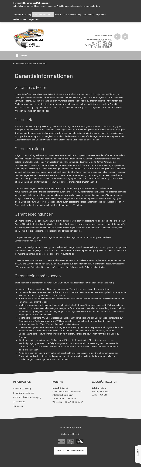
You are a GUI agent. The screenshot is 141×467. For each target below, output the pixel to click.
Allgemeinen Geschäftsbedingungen (103, 198)
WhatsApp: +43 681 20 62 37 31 (98, 45)
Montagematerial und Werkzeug (80, 227)
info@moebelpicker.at (101, 47)
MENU (20, 55)
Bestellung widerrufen (70, 449)
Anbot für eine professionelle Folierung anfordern (78, 6)
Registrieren (34, 19)
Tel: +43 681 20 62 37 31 (102, 43)
